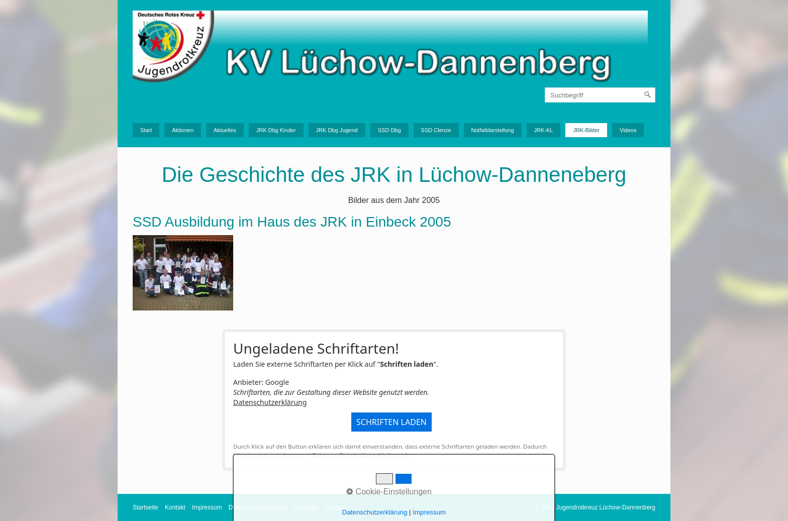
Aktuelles (225, 130)
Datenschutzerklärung (270, 402)
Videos (628, 130)
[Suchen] (648, 95)
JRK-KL (543, 130)
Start (146, 130)
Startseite (145, 507)
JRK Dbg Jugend (337, 130)
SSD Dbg (389, 130)
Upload (335, 507)
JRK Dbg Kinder (276, 130)
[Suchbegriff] (600, 94)
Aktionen (182, 130)
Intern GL (306, 507)
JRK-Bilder (586, 130)
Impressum (207, 507)
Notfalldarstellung (492, 130)
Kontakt (175, 507)
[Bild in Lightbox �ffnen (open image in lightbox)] (183, 272)
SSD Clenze (436, 130)
